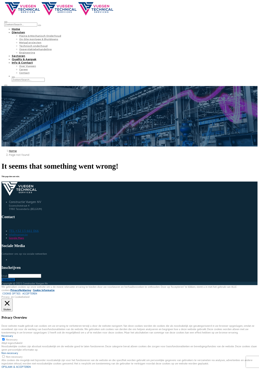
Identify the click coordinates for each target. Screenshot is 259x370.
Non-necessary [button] (9, 353)
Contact (24, 72)
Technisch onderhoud (33, 46)
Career (23, 69)
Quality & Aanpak (24, 59)
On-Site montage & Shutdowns (38, 39)
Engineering (27, 52)
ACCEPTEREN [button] (29, 293)
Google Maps (16, 238)
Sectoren (18, 56)
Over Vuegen (27, 66)
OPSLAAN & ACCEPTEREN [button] (16, 367)
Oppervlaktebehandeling (35, 49)
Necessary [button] (7, 336)
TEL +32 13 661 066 (24, 231)
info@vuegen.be (18, 234)
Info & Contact (22, 62)
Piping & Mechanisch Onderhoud (40, 36)
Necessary (12, 339)
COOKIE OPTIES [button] (11, 293)
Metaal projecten (30, 42)
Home (16, 29)
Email (4, 275)
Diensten (18, 32)
